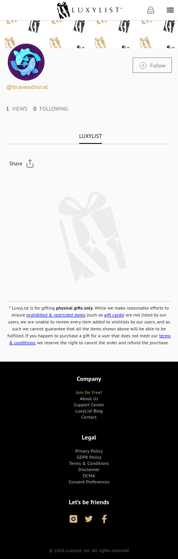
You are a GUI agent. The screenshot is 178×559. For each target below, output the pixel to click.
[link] (89, 10)
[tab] (90, 136)
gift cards (113, 315)
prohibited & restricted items (56, 315)
